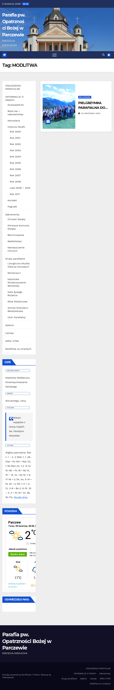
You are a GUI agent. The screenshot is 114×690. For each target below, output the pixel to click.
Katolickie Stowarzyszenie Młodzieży (17, 282)
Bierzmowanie (16, 235)
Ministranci (14, 273)
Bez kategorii (84, 97)
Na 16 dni (12, 587)
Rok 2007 (15, 175)
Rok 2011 (15, 194)
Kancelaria (14, 120)
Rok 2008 (15, 181)
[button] (103, 54)
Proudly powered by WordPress (17, 675)
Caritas (9, 333)
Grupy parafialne (15, 258)
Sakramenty (12, 214)
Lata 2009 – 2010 (20, 187)
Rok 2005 (15, 162)
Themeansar (8, 677)
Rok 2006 (15, 169)
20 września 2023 (90, 113)
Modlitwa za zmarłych (18, 348)
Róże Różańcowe (17, 301)
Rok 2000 (15, 131)
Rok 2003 (15, 150)
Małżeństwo (15, 241)
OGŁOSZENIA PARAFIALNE (98, 668)
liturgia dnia (20, 497)
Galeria (9, 325)
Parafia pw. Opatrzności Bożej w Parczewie (27, 641)
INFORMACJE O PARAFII (85, 673)
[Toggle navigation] (54, 54)
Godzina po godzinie (16, 584)
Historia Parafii (16, 126)
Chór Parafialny (17, 317)
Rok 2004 (15, 156)
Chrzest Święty (16, 219)
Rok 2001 (15, 137)
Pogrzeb (12, 206)
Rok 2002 (15, 144)
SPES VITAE (12, 341)
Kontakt (12, 200)
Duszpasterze (16, 104)
